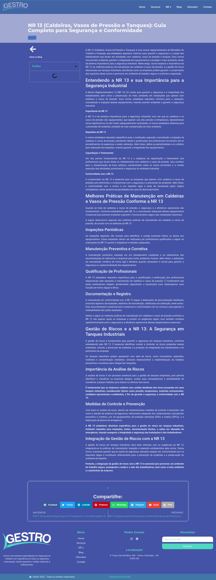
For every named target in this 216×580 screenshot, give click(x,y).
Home (142, 7)
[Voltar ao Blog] (32, 49)
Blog (179, 7)
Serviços (155, 7)
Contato (207, 7)
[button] (75, 66)
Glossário (192, 7)
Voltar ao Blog (35, 57)
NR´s (168, 7)
